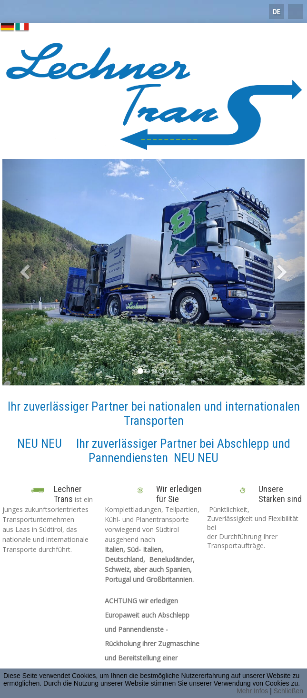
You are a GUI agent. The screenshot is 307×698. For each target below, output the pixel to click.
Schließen (288, 691)
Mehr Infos (252, 691)
